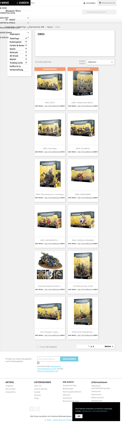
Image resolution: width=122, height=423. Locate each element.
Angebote (9, 386)
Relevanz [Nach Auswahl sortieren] (100, 62)
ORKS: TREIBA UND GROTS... (83, 102)
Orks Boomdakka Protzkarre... (50, 286)
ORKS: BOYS (50, 102)
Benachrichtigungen (71, 401)
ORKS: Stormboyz (50, 148)
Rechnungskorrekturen (72, 392)
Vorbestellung (16, 70)
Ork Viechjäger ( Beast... (49, 332)
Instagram (37, 409)
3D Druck (14, 56)
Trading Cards (16, 63)
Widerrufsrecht (97, 397)
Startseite (15, 34)
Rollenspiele (15, 42)
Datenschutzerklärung (46, 371)
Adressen (66, 395)
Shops (36, 398)
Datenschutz (96, 394)
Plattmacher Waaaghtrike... (83, 332)
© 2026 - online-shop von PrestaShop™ (61, 420)
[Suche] (99, 12)
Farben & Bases (17, 45)
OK (79, 416)
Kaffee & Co (15, 66)
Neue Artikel (10, 389)
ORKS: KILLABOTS (83, 148)
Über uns (38, 386)
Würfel (13, 59)
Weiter (109, 346)
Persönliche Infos (70, 385)
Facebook (31, 409)
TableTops (14, 38)
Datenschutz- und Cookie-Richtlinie (94, 411)
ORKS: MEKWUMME (83, 194)
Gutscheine (67, 398)
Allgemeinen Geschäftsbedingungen (49, 367)
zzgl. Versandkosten (52, 106)
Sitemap (37, 395)
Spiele (13, 49)
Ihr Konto (68, 382)
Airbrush (14, 52)
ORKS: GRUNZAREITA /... (49, 240)
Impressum (96, 391)
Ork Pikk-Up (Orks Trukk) (83, 286)
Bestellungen (68, 388)
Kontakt (37, 392)
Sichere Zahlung (40, 389)
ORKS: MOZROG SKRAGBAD (83, 240)
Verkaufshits (10, 392)
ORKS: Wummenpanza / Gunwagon (50, 194)
